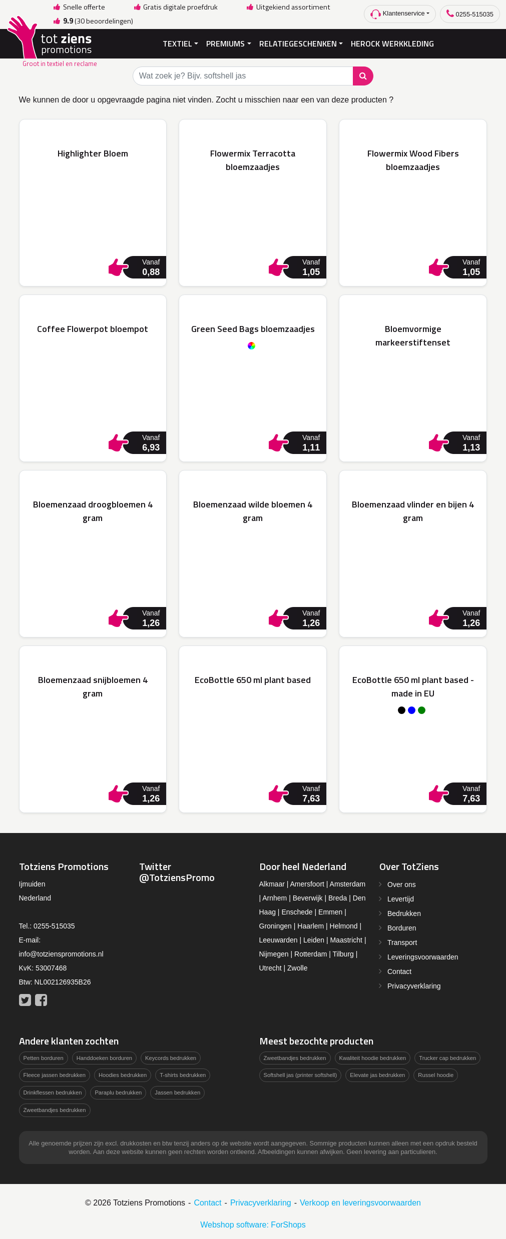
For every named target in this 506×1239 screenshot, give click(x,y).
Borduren (401, 927)
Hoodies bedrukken (123, 1075)
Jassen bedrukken (177, 1092)
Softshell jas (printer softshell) (300, 1075)
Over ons (401, 884)
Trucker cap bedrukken (447, 1057)
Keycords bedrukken (170, 1057)
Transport (402, 942)
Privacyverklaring (414, 985)
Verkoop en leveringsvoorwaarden (360, 1202)
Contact (399, 970)
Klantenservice (397, 14)
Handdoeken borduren (104, 1057)
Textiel (177, 43)
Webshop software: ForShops (252, 1224)
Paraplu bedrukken (118, 1092)
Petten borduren (44, 1057)
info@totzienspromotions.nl (61, 953)
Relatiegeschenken (298, 43)
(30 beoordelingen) (92, 21)
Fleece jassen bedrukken (55, 1075)
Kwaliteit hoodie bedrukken (372, 1057)
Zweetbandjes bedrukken (55, 1109)
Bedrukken (404, 912)
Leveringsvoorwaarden (422, 956)
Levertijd (400, 898)
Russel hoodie (435, 1075)
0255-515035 (469, 13)
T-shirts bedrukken (183, 1075)
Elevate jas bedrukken (377, 1075)
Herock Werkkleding (392, 43)
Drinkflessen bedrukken (53, 1092)
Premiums (225, 43)
